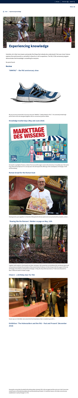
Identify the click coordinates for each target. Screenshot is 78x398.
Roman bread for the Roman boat (22, 172)
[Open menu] (72, 6)
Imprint (5, 371)
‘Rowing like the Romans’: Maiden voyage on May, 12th (31, 221)
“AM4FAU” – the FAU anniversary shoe (24, 70)
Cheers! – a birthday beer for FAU (22, 275)
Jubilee (52, 358)
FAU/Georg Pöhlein (8, 394)
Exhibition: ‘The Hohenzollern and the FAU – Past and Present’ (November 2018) (38, 324)
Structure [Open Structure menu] (65, 1)
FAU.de (57, 2)
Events (52, 361)
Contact (52, 363)
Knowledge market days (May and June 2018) (27, 120)
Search (72, 1)
